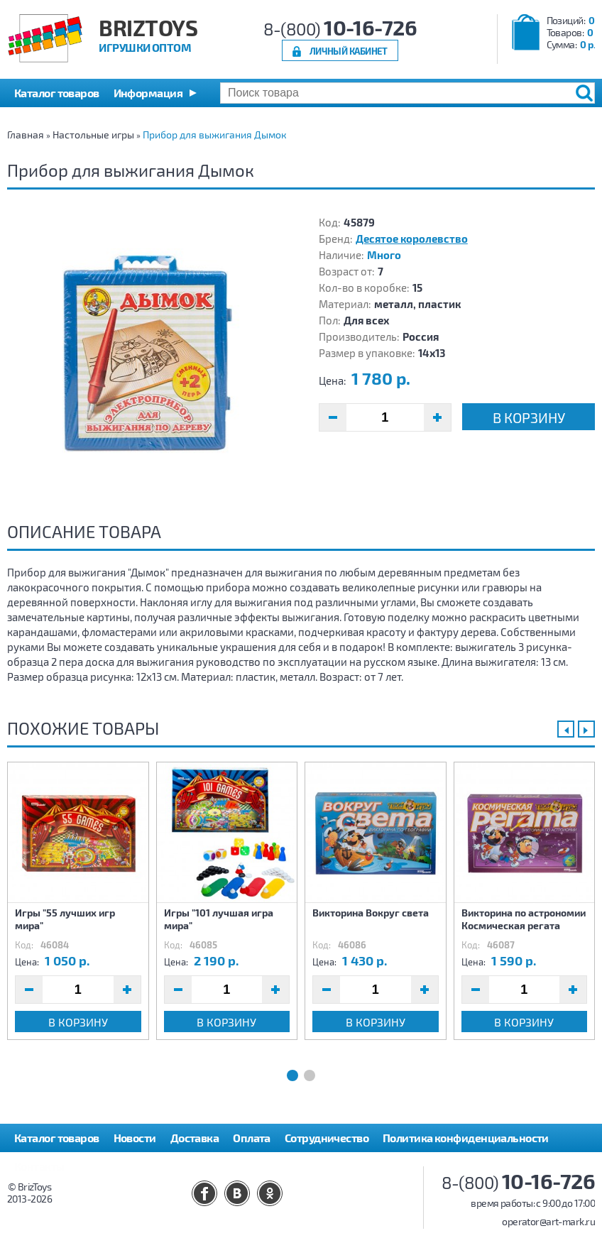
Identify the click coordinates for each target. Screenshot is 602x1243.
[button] (155, 93)
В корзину (529, 417)
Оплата (251, 1137)
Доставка (194, 1137)
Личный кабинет (349, 50)
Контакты (39, 1166)
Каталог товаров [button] (56, 92)
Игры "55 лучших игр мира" (65, 919)
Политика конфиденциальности (466, 1137)
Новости (135, 1137)
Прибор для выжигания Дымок (215, 134)
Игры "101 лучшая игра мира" (218, 919)
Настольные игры (93, 134)
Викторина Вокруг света (370, 913)
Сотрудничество (326, 1137)
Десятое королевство (412, 238)
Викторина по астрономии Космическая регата (523, 919)
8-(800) (340, 28)
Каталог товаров (56, 1137)
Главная (25, 134)
